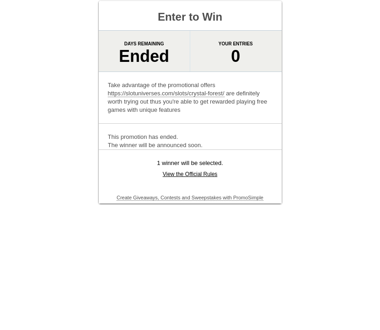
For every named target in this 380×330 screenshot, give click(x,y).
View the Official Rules (190, 174)
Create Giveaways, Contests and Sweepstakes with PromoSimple (190, 197)
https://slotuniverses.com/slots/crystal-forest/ (166, 93)
